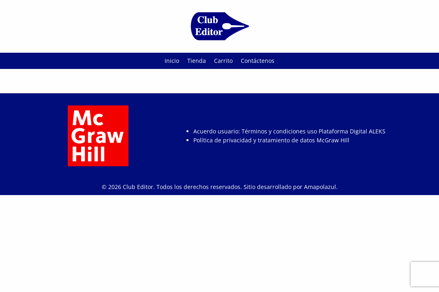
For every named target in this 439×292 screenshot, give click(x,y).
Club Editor (138, 187)
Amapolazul (320, 187)
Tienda (196, 60)
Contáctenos (257, 60)
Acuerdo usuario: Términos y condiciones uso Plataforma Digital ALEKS (289, 131)
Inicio (172, 60)
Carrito (223, 60)
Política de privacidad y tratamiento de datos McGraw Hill (271, 140)
